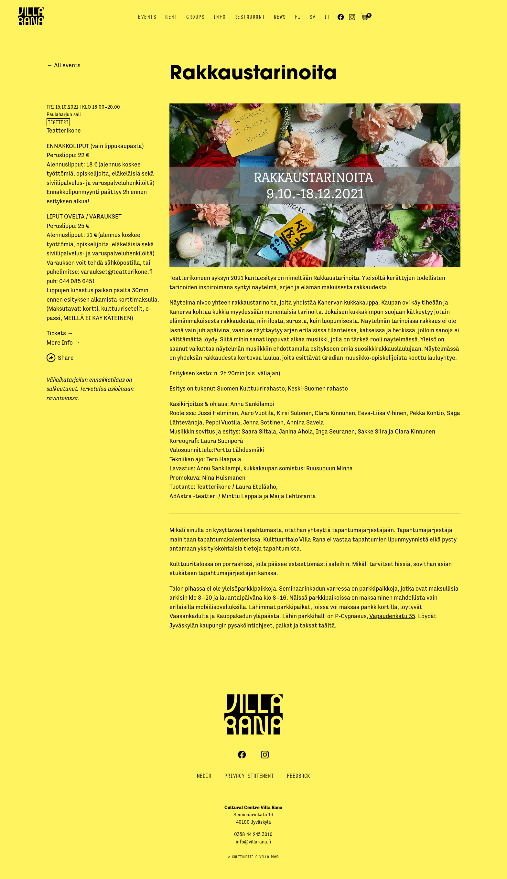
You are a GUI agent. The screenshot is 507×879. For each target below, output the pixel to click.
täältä (326, 625)
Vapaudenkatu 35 (392, 616)
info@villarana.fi (253, 841)
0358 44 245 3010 (253, 834)
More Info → (63, 342)
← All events (64, 65)
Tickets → (60, 333)
